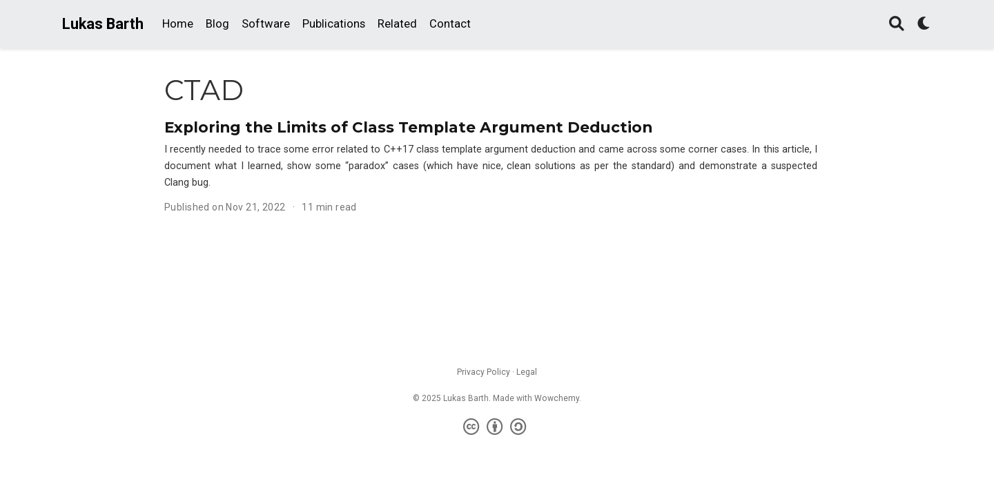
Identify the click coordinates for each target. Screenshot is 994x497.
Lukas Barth (103, 23)
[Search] (896, 24)
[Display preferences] (924, 24)
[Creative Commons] (497, 427)
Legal (526, 372)
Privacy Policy (483, 372)
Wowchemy (556, 398)
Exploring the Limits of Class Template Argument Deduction (408, 127)
